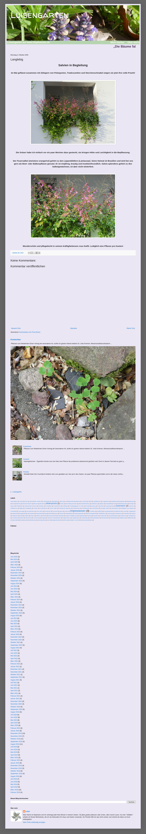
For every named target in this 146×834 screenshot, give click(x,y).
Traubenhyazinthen (17, 518)
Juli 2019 (14, 747)
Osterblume (118, 513)
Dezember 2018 (16, 765)
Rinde (44, 515)
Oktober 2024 (15, 578)
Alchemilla (46, 501)
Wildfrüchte (130, 518)
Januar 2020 (15, 731)
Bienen (18, 503)
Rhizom (38, 515)
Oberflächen (101, 513)
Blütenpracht (51, 503)
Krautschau (16, 339)
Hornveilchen (30, 511)
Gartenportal (109, 506)
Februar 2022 (15, 664)
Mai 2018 (14, 784)
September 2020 (16, 709)
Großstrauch (43, 508)
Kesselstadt (107, 511)
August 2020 (15, 712)
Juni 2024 (14, 589)
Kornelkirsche (117, 511)
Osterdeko (126, 513)
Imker (66, 511)
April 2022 (14, 658)
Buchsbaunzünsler (71, 503)
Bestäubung (130, 501)
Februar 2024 (15, 599)
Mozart (62, 513)
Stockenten (103, 515)
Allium (61, 501)
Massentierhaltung (41, 513)
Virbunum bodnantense (54, 518)
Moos (55, 513)
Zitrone (65, 520)
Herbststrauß (85, 508)
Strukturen (123, 515)
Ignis (61, 511)
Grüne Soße (53, 508)
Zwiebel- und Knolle (75, 520)
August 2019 (15, 744)
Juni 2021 (14, 685)
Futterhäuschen (90, 506)
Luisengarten (40, 14)
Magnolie (22, 513)
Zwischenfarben (87, 520)
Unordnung (36, 518)
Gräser (36, 508)
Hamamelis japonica (65, 508)
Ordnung (109, 513)
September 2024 (16, 581)
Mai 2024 (14, 591)
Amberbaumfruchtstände (72, 501)
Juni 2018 (14, 782)
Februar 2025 (15, 567)
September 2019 (16, 741)
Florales (26, 472)
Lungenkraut (132, 511)
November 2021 (16, 672)
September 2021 (16, 677)
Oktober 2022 (15, 642)
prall (21, 515)
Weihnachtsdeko (94, 518)
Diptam (101, 503)
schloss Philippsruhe (71, 515)
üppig (43, 518)
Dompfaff (108, 503)
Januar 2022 (15, 666)
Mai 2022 (14, 656)
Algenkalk (54, 501)
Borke (62, 503)
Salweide (60, 515)
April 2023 (14, 626)
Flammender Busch (30, 506)
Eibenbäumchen (122, 503)
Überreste (28, 518)
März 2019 (14, 757)
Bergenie (121, 501)
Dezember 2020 (16, 701)
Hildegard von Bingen (127, 508)
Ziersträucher (41, 520)
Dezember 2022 (16, 637)
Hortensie (47, 511)
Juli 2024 (14, 586)
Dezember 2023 (16, 605)
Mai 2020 (14, 720)
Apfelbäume (97, 501)
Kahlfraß (99, 511)
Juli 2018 (14, 779)
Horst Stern (39, 511)
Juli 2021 (14, 682)
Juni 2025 (14, 557)
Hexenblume (115, 508)
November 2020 (16, 704)
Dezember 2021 (16, 669)
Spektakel (82, 515)
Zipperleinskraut (56, 520)
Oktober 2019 (15, 739)
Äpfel (89, 501)
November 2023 (16, 607)
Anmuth (83, 501)
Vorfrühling (85, 518)
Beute (12, 503)
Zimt (49, 520)
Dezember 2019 (16, 733)
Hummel (55, 511)
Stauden (95, 515)
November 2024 (16, 575)
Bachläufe (114, 501)
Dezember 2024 (16, 573)
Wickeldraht (113, 518)
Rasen (32, 515)
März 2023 (14, 629)
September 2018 (16, 774)
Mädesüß (15, 513)
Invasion (26, 459)
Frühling (65, 506)
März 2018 (14, 790)
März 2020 (14, 725)
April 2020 (14, 723)
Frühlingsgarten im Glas (77, 506)
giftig (21, 508)
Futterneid (100, 506)
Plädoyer (14, 515)
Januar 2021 (15, 699)
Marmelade (30, 513)
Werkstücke (105, 518)
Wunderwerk (23, 520)
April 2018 (14, 787)
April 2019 (14, 755)
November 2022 (16, 640)
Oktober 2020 (15, 707)
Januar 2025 (15, 570)
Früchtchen (57, 506)
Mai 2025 (14, 559)
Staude (89, 515)
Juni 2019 (14, 749)
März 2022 (14, 661)
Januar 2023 (15, 634)
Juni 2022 (14, 653)
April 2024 (14, 594)
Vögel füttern (66, 518)
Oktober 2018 (15, 771)
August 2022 (15, 648)
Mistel (50, 513)
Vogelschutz (75, 518)
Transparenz (131, 515)
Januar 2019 (15, 763)
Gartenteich (120, 506)
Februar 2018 (15, 792)
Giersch (131, 506)
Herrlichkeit (95, 508)
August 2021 (15, 680)
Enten (12, 506)
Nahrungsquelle (79, 513)
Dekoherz (94, 503)
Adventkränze (23, 501)
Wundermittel (14, 520)
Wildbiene (122, 518)
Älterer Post (131, 328)
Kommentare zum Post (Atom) (29, 332)
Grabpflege (28, 508)
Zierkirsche (32, 520)
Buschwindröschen (84, 503)
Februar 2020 (15, 728)
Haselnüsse (76, 508)
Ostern (133, 513)
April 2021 (14, 690)
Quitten (26, 515)
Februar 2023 (15, 632)
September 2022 (16, 645)
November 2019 (16, 736)
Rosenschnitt (52, 515)
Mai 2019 (14, 752)
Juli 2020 (14, 715)
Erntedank (19, 506)
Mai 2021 (14, 688)
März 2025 (14, 565)
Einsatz (131, 503)
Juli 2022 (14, 650)
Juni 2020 (14, 717)
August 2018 (15, 776)
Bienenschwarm (26, 503)
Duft (114, 503)
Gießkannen (14, 508)
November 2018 (16, 768)
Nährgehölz (69, 513)
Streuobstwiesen (113, 515)
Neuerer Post (16, 328)
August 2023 (15, 616)
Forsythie (48, 506)
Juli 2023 (14, 618)
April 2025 (14, 562)
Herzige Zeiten (105, 508)
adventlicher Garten (35, 501)
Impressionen (77, 510)
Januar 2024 (15, 602)
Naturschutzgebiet (91, 513)
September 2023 (16, 613)
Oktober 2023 (15, 610)
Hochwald (13, 511)
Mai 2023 (14, 624)
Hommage (21, 511)
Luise (124, 511)
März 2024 (14, 597)
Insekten (92, 511)
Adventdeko (14, 501)
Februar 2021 (15, 696)
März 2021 (14, 693)
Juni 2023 (14, 621)
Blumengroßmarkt (39, 503)
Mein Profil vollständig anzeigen (34, 822)
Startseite (73, 328)
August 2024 (15, 583)
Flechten (41, 506)
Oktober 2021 (15, 674)
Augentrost (106, 501)
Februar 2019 (15, 760)
